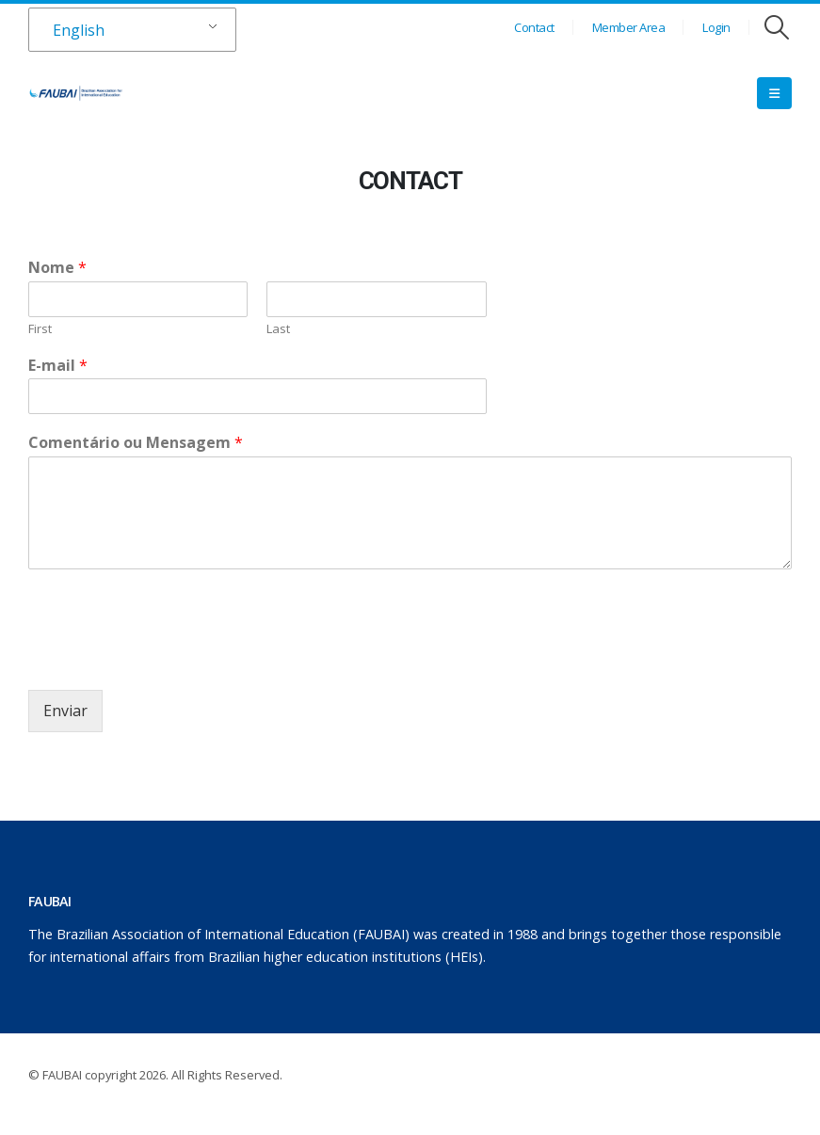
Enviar (65, 710)
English (79, 30)
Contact (534, 27)
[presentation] (171, 658)
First (40, 329)
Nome (57, 268)
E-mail (58, 366)
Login (716, 27)
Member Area (629, 27)
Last (278, 329)
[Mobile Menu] (774, 93)
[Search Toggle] (777, 27)
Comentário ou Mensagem (135, 443)
